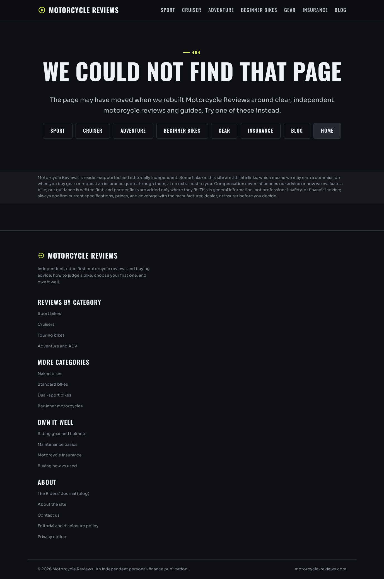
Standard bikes (53, 384)
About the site (52, 504)
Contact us (49, 515)
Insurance (315, 9)
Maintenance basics (58, 444)
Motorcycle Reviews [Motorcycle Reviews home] (78, 9)
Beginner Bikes (259, 9)
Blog (340, 9)
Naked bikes (50, 373)
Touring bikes (51, 335)
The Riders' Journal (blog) (63, 493)
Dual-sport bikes (54, 395)
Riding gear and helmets (62, 433)
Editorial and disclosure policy (68, 525)
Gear (290, 9)
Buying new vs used (57, 465)
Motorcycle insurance (60, 455)
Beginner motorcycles (60, 405)
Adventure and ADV (57, 346)
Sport (168, 9)
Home (327, 130)
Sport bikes (49, 313)
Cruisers (46, 324)
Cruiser (191, 9)
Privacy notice (52, 536)
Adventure (221, 9)
